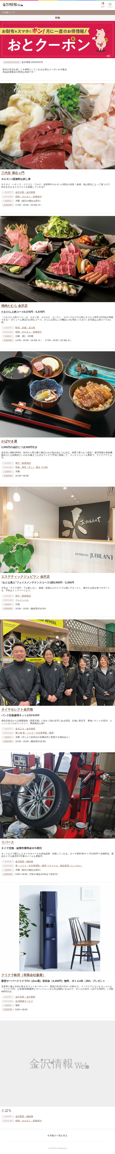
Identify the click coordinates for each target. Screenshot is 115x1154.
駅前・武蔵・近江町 (25, 327)
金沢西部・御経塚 (24, 861)
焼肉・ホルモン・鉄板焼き (28, 196)
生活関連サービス (24, 1001)
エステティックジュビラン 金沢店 (25, 576)
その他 (44, 467)
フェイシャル (22, 600)
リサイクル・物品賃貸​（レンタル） (64, 865)
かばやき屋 (9, 441)
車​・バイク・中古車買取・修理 (38, 733)
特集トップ (9, 12)
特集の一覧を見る (58, 1135)
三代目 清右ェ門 (12, 173)
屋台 (38, 467)
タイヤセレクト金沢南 (17, 709)
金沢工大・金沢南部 (25, 728)
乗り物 (18, 733)
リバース (7, 842)
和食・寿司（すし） (25, 467)
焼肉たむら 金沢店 (14, 306)
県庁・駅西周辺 (23, 463)
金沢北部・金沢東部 (25, 192)
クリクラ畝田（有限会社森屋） (23, 975)
